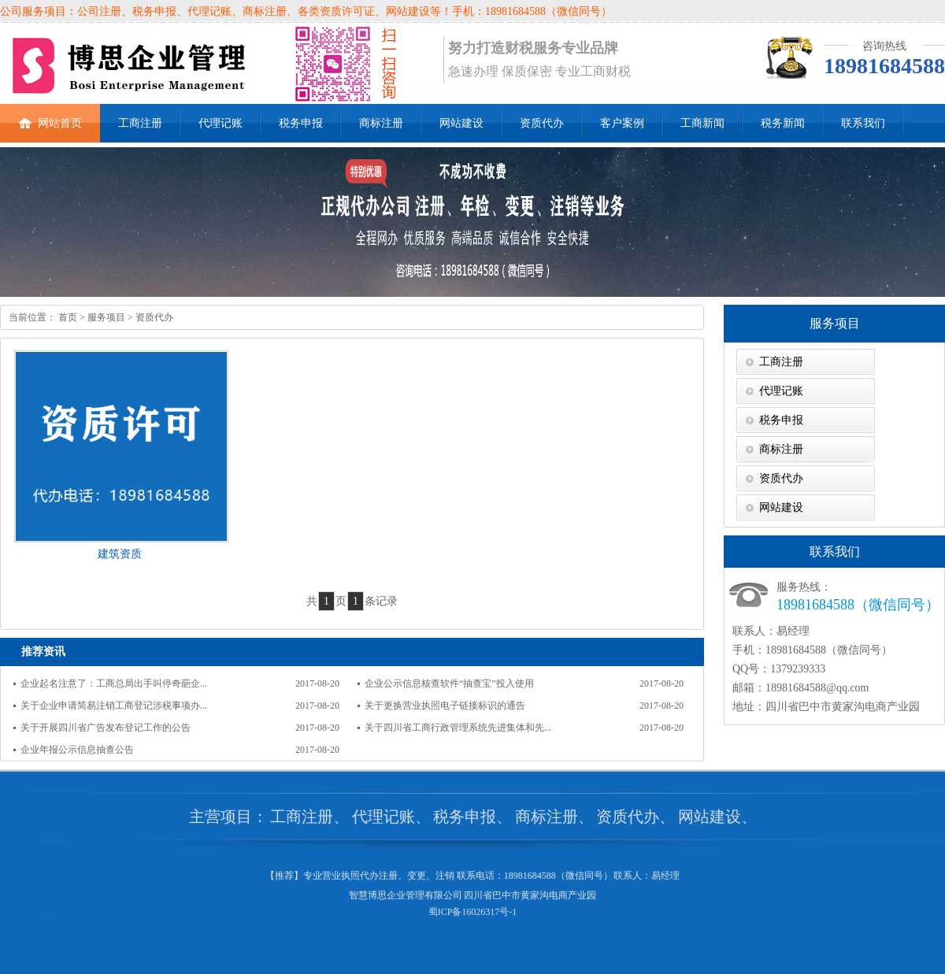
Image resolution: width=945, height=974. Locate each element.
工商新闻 (702, 123)
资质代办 (542, 123)
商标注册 (381, 123)
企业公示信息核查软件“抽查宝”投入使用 (449, 683)
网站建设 (461, 123)
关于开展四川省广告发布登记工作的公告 (105, 727)
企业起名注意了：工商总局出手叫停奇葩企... (113, 683)
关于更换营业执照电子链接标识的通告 (445, 705)
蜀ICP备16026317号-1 (472, 911)
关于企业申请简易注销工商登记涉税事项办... (113, 705)
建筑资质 (120, 554)
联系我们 (863, 123)
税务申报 (301, 123)
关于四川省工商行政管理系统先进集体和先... (458, 727)
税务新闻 (783, 123)
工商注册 (140, 123)
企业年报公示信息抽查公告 (77, 749)
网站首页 (50, 116)
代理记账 (220, 123)
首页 (66, 317)
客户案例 (622, 123)
